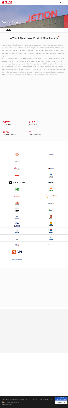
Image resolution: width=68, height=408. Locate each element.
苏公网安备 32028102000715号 (11, 402)
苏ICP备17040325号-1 (46, 399)
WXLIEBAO (9, 404)
